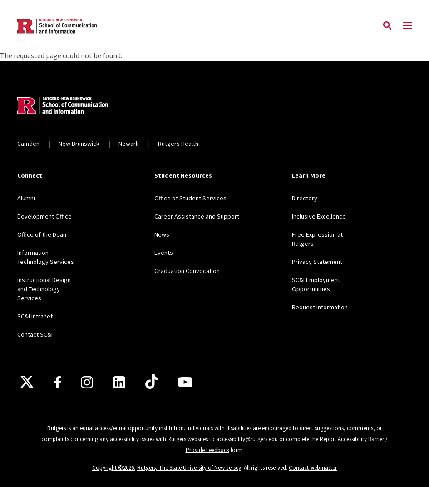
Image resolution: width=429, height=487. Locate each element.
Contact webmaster (313, 468)
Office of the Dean (41, 234)
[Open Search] (387, 26)
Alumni (26, 198)
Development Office (44, 216)
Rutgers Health (178, 143)
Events (163, 252)
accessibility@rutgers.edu (247, 439)
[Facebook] (57, 382)
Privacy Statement (317, 262)
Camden (28, 143)
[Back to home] (77, 106)
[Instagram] (87, 382)
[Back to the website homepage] (57, 26)
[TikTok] (151, 382)
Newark (128, 143)
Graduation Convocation (187, 271)
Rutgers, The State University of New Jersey (189, 468)
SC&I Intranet (35, 316)
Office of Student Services (190, 198)
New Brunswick (79, 143)
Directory (304, 198)
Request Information (320, 307)
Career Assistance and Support (196, 216)
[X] (27, 382)
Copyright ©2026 (113, 468)
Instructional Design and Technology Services (44, 289)
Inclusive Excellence (319, 216)
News (161, 234)
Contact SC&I (35, 334)
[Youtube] (185, 382)
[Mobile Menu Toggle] (407, 26)
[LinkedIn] (119, 382)
